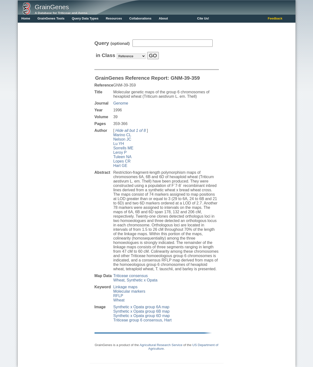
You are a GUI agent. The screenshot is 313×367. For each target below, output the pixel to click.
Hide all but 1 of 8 (130, 130)
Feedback (275, 18)
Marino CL (122, 135)
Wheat (118, 300)
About (163, 18)
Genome (120, 103)
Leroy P (120, 152)
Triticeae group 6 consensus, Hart (142, 320)
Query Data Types (85, 18)
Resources (114, 18)
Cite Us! (203, 18)
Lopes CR (122, 161)
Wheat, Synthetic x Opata (135, 280)
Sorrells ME (123, 148)
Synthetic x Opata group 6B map (141, 311)
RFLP (118, 296)
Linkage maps (125, 287)
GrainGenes (52, 7)
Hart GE (120, 166)
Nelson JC (122, 139)
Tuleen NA (122, 157)
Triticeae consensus (130, 276)
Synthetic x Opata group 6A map (141, 307)
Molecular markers (129, 291)
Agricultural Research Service (161, 345)
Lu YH (118, 144)
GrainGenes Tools (51, 18)
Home (25, 18)
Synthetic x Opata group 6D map (141, 316)
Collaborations (140, 18)
